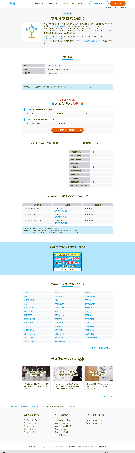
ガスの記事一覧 (60, 435)
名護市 (57, 311)
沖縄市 (57, 300)
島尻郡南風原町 (29, 300)
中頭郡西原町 (28, 311)
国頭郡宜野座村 (29, 322)
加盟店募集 (102, 447)
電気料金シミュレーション (33, 423)
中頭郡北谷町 (28, 307)
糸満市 (57, 292)
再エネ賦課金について (31, 429)
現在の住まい (33, 123)
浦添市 (26, 304)
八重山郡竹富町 (29, 341)
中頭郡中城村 (89, 307)
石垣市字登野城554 (61, 223)
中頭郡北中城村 (60, 307)
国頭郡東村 (88, 315)
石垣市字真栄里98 (61, 211)
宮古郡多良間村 (60, 341)
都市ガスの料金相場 (61, 432)
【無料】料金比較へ (70, 130)
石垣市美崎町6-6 (60, 217)
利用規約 (72, 447)
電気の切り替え (33, 3)
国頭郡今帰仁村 (29, 319)
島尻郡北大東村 (60, 334)
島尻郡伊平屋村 (90, 334)
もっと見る (106, 396)
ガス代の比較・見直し (62, 420)
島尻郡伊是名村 (29, 337)
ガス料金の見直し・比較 (37, 407)
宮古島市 (27, 326)
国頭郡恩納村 (89, 319)
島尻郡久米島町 (60, 337)
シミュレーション (62, 3)
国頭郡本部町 (59, 319)
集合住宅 (59, 113)
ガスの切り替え (47, 3)
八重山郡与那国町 (91, 337)
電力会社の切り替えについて (95, 423)
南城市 (26, 296)
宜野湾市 (88, 300)
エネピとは (32, 447)
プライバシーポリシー (57, 447)
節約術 (74, 3)
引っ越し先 (59, 123)
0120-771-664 (99, 3)
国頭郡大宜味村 (60, 315)
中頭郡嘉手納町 (90, 304)
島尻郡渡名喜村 (90, 330)
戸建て (31, 113)
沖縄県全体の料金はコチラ (100, 348)
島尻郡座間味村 (29, 330)
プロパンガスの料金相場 (63, 426)
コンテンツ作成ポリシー (86, 447)
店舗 (84, 113)
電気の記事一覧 (29, 432)
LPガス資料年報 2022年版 (63, 26)
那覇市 (26, 292)
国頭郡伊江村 (59, 326)
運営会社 (43, 447)
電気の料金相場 (29, 426)
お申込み (118, 3)
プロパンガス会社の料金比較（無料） (88, 41)
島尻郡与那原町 (90, 296)
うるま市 (88, 311)
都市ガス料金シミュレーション (65, 429)
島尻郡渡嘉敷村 (90, 326)
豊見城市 (88, 292)
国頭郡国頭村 (28, 315)
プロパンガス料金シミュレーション (67, 423)
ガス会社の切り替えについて (95, 420)
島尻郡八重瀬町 (60, 296)
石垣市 (87, 322)
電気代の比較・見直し (31, 420)
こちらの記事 (63, 230)
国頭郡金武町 (59, 322)
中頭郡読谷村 (59, 304)
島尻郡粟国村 (59, 330)
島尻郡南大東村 (29, 334)
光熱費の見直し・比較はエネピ (18, 407)
